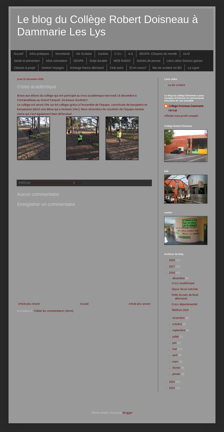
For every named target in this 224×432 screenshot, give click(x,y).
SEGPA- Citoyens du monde (158, 53)
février (176, 368)
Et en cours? (138, 67)
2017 (172, 266)
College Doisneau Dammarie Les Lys (186, 108)
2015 (172, 382)
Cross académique (183, 283)
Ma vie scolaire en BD (167, 67)
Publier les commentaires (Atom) (53, 311)
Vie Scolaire (84, 53)
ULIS (186, 53)
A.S (130, 53)
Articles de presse (148, 60)
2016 (172, 273)
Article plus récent (29, 304)
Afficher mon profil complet (181, 116)
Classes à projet (24, 67)
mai (174, 349)
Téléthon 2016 (180, 310)
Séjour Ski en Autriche (185, 289)
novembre (178, 318)
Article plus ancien (139, 304)
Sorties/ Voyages (52, 67)
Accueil (18, 53)
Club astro (117, 67)
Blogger (127, 413)
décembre (178, 278)
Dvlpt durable (98, 60)
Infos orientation (56, 60)
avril (175, 355)
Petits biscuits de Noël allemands (185, 296)
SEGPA (78, 60)
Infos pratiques (39, 53)
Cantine (103, 53)
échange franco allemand (86, 67)
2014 (172, 388)
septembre (179, 330)
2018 (172, 260)
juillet (175, 336)
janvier (176, 374)
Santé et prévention (27, 60)
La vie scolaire (176, 85)
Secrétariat (62, 53)
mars (175, 361)
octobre (177, 324)
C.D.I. (118, 53)
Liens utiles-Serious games (184, 60)
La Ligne (193, 67)
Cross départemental (184, 304)
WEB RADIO (122, 60)
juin (174, 343)
